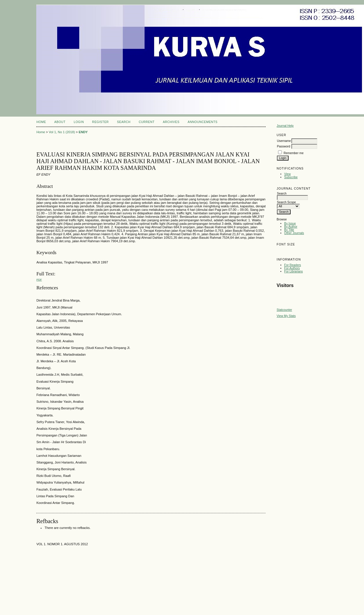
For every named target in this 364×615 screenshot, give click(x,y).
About (59, 122)
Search (123, 122)
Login (79, 122)
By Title (289, 229)
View (287, 174)
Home (41, 122)
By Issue (290, 223)
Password (283, 146)
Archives (171, 122)
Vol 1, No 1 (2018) (62, 132)
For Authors (292, 268)
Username (284, 140)
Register (100, 122)
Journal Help (285, 125)
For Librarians (293, 271)
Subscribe (291, 177)
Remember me (294, 153)
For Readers (292, 265)
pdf (39, 279)
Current (146, 122)
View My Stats (286, 316)
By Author (290, 226)
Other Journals (294, 233)
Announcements (203, 122)
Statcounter (284, 309)
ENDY (83, 132)
